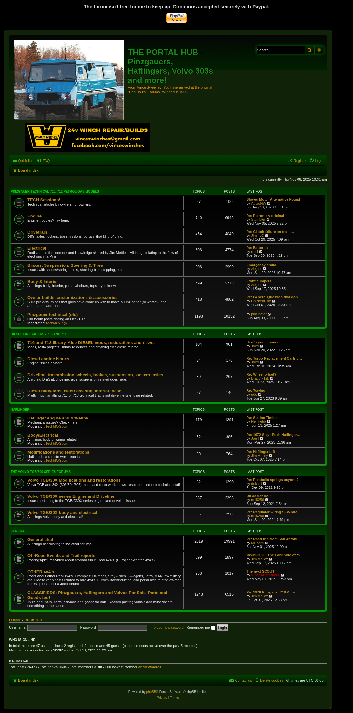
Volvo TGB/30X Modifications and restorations (74, 480)
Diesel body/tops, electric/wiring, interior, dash (74, 391)
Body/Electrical (42, 435)
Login (14, 620)
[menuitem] (43, 161)
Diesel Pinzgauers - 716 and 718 (38, 334)
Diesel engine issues (48, 358)
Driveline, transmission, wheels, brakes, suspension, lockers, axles (95, 374)
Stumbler (258, 219)
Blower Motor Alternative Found (273, 199)
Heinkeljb (258, 421)
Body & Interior (42, 281)
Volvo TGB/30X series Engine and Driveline (70, 496)
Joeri (255, 346)
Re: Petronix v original (265, 215)
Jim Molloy (259, 456)
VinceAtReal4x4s (265, 575)
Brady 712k (260, 378)
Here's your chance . (264, 342)
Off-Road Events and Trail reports (61, 555)
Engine (34, 216)
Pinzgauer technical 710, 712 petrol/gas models (55, 191)
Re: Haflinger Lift (261, 452)
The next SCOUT (261, 571)
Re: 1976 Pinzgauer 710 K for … (273, 592)
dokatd (256, 484)
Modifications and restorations (58, 452)
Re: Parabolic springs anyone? (272, 480)
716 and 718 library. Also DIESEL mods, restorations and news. (91, 342)
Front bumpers (259, 281)
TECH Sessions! (43, 200)
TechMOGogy (56, 323)
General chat (40, 539)
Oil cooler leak (259, 496)
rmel (254, 252)
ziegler (256, 269)
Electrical (36, 248)
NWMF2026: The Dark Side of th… (275, 555)
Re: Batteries (257, 248)
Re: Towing (256, 390)
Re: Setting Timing (262, 417)
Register (33, 620)
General (18, 531)
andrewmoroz (150, 667)
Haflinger (20, 409)
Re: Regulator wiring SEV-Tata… (274, 512)
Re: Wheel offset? (262, 374)
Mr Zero (257, 543)
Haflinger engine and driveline (57, 418)
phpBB (151, 692)
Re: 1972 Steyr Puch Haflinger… (274, 435)
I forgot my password (167, 627)
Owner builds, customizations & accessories (72, 297)
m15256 (257, 500)
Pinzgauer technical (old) (52, 314)
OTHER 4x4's (40, 571)
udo (254, 394)
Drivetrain (37, 232)
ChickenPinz (261, 301)
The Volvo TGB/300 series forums (41, 472)
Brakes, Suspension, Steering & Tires (65, 265)
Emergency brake (261, 265)
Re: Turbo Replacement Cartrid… (274, 358)
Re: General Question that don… (274, 297)
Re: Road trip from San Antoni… (274, 539)
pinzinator (259, 314)
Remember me (201, 627)
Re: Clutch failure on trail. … (270, 232)
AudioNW (258, 203)
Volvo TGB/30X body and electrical (62, 512)
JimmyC (257, 235)
